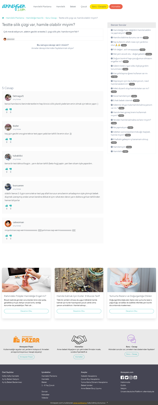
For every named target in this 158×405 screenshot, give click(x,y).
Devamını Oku (26, 311)
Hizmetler (115, 6)
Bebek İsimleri (87, 385)
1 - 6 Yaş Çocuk (48, 385)
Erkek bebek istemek (125, 100)
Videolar (45, 397)
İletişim (123, 388)
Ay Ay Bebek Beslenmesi (12, 382)
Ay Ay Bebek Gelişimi (10, 379)
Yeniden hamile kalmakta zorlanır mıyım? (131, 121)
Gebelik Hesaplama (89, 376)
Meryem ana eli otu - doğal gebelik (131, 54)
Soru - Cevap (131, 354)
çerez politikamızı (80, 403)
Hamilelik (60, 6)
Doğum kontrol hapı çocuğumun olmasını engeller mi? (131, 60)
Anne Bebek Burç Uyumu (91, 388)
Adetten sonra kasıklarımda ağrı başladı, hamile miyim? (130, 133)
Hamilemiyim (121, 146)
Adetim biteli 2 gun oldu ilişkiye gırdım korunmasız (130, 67)
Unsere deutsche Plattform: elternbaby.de (137, 391)
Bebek (73, 6)
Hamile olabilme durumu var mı (130, 37)
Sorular (45, 391)
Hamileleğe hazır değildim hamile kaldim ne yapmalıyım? (131, 32)
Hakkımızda (125, 382)
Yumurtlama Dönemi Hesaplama (94, 382)
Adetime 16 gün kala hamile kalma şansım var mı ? (131, 106)
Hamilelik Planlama (42, 6)
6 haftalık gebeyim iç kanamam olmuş (129, 141)
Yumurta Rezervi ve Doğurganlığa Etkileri (130, 296)
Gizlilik (123, 385)
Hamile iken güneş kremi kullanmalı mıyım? (128, 114)
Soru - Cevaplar (99, 6)
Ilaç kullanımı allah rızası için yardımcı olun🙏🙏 (129, 43)
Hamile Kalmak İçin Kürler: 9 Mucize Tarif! (78, 296)
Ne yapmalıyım (122, 127)
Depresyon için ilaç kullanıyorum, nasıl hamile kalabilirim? (130, 82)
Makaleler (45, 394)
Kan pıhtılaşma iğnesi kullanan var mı (129, 75)
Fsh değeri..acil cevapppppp (128, 49)
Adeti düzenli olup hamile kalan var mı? (130, 90)
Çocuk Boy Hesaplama (90, 379)
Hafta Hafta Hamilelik (10, 376)
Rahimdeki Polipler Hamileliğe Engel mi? (25, 296)
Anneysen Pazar (26, 357)
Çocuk (84, 6)
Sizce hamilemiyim (124, 96)
